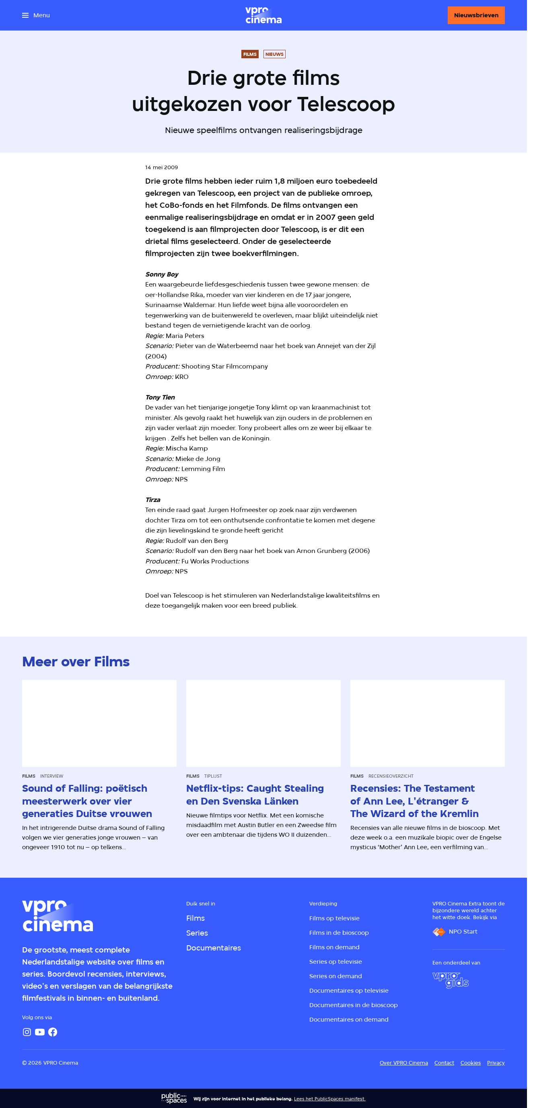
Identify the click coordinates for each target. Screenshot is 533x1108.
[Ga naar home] (263, 15)
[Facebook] (53, 1032)
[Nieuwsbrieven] (476, 15)
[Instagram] (27, 1032)
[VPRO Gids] (450, 981)
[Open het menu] (36, 15)
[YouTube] (40, 1032)
